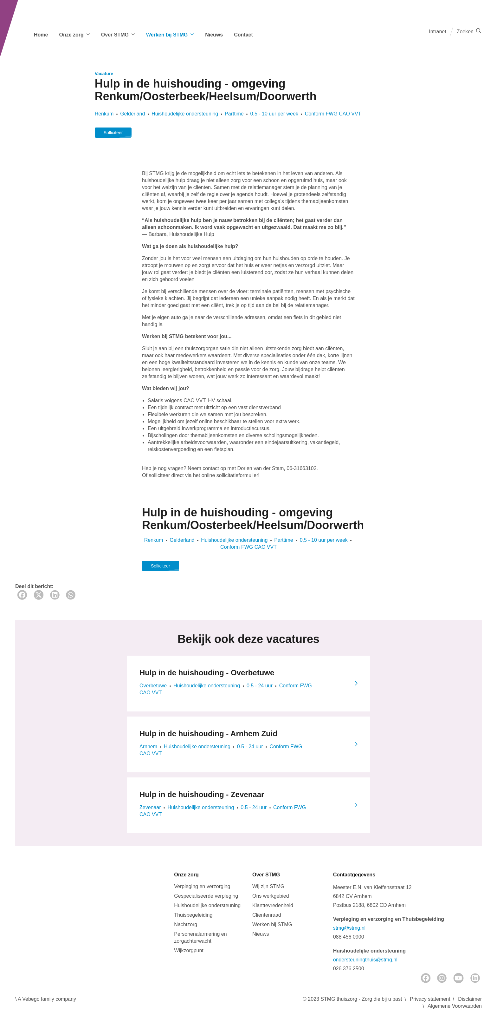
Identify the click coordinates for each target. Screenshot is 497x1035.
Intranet (437, 31)
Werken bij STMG (272, 924)
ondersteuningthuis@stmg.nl (365, 959)
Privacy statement (430, 999)
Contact (243, 34)
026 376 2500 (348, 968)
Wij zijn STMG (268, 886)
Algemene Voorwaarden (455, 1006)
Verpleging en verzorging (202, 886)
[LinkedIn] (475, 978)
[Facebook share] (22, 595)
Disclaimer (470, 999)
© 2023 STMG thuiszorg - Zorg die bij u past (352, 999)
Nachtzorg (185, 924)
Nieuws (214, 34)
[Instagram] (442, 978)
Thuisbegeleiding (193, 915)
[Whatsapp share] (70, 595)
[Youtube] (458, 978)
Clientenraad (266, 915)
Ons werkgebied (270, 896)
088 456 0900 (348, 937)
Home (41, 34)
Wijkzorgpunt (188, 950)
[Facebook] (426, 978)
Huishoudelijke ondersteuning (207, 905)
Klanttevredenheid (272, 905)
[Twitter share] (39, 595)
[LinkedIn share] (54, 595)
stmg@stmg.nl (349, 928)
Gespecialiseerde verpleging (206, 896)
